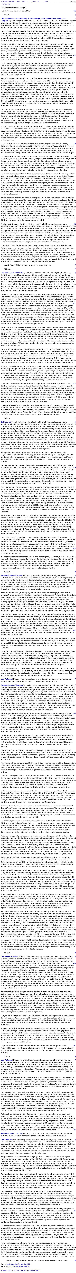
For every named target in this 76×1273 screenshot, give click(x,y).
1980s (19, 2)
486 (74, 1130)
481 (74, 713)
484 (74, 963)
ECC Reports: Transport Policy (19, 1266)
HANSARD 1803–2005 (7, 2)
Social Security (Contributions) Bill (18, 1264)
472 (74, 11)
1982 (24, 2)
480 (74, 630)
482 (74, 800)
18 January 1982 (43, 2)
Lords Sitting (6, 4)
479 (74, 548)
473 (74, 55)
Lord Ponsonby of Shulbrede (12, 273)
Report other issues (20, 1270)
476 (74, 303)
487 (74, 1211)
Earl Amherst (6, 422)
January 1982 (31, 2)
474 (74, 144)
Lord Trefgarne (6, 679)
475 (74, 224)
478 (74, 467)
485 (74, 1046)
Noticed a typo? (6, 1270)
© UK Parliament (34, 1270)
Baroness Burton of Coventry (12, 575)
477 (74, 383)
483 (74, 879)
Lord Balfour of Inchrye (9, 956)
